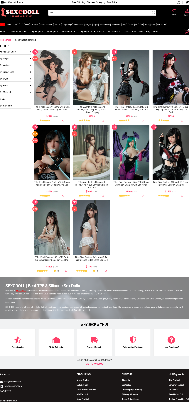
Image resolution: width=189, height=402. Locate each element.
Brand (2, 31)
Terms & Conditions (130, 399)
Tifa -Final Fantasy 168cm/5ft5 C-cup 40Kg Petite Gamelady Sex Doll (52, 108)
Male (147, 25)
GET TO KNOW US (94, 364)
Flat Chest (116, 25)
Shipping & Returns (130, 394)
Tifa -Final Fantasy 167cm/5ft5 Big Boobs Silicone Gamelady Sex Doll (131, 108)
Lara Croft (57, 25)
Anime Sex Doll (12, 25)
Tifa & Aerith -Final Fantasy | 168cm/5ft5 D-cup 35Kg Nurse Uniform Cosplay (91, 110)
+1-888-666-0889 (13, 386)
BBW (153, 25)
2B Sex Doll (173, 390)
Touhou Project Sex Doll (179, 399)
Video (155, 31)
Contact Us (126, 385)
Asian (131, 25)
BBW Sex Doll (82, 394)
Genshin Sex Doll (176, 394)
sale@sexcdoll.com (13, 2)
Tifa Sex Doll (174, 380)
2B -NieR (34, 25)
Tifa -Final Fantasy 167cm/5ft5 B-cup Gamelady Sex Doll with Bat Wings (131, 183)
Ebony (124, 25)
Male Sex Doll (82, 385)
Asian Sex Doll (83, 399)
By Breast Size (68, 31)
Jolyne (95, 25)
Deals (126, 31)
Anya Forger (67, 25)
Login (186, 15)
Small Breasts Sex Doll (86, 390)
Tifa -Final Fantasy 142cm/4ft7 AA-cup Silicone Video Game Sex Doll (91, 258)
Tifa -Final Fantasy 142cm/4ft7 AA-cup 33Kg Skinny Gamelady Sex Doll (52, 258)
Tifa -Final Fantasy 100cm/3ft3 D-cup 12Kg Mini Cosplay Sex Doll (170, 183)
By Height (36, 31)
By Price (98, 31)
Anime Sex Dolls (18, 31)
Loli (142, 25)
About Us (126, 380)
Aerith (27, 25)
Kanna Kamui (105, 25)
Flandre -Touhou (46, 25)
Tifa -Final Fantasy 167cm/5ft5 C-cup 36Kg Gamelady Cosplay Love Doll (52, 183)
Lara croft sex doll (176, 385)
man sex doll (161, 25)
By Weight (51, 31)
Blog (148, 31)
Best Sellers (137, 31)
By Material (112, 31)
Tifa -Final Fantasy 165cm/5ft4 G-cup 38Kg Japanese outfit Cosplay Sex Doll (170, 110)
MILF (136, 25)
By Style (85, 31)
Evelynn (88, 25)
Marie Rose (78, 25)
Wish (174, 15)
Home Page (5, 40)
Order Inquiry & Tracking (132, 390)
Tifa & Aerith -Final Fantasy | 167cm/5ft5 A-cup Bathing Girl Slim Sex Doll (91, 185)
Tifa (21, 25)
